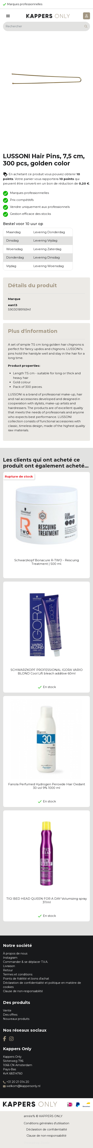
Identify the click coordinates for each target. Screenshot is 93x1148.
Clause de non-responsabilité (23, 991)
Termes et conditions (17, 974)
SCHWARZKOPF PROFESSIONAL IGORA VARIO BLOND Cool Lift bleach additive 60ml (47, 671)
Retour (8, 970)
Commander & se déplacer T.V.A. (25, 962)
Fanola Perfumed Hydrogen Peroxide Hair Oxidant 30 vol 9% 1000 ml (46, 786)
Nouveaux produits (16, 1019)
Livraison (9, 966)
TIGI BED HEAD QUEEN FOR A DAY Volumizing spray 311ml (46, 900)
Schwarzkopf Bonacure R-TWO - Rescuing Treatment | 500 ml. (46, 562)
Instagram (10, 957)
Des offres (10, 1014)
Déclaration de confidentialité (46, 1129)
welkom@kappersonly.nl (21, 1086)
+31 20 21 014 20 (16, 1082)
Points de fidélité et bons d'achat (26, 978)
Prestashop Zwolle (37, 1143)
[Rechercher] (46, 26)
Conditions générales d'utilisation (46, 1123)
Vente (7, 1010)
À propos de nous (15, 953)
